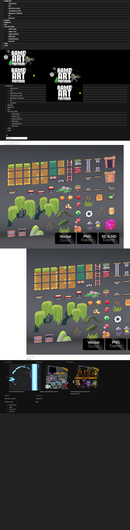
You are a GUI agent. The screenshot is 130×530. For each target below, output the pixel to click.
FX (9, 16)
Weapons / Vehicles (15, 13)
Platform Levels (14, 8)
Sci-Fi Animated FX (15, 391)
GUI (9, 6)
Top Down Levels (14, 11)
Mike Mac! (11, 36)
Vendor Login (9, 402)
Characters (12, 3)
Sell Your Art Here (10, 398)
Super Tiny (12, 31)
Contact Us (39, 398)
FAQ (37, 402)
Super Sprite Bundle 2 (47, 391)
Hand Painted (13, 39)
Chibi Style (12, 29)
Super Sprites (13, 34)
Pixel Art (11, 18)
